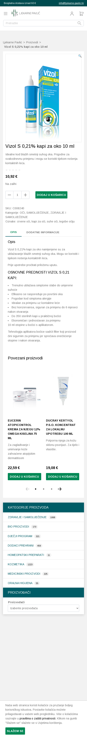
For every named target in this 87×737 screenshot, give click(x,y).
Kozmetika (16, 564)
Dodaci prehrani (21, 545)
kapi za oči (38, 221)
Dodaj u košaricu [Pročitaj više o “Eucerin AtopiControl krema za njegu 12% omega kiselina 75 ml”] (24, 476)
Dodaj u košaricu (51, 194)
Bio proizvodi (19, 526)
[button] (80, 56)
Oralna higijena (20, 583)
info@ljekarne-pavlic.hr (71, 3)
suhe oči (52, 221)
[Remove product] (25, 195)
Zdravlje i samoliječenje (27, 517)
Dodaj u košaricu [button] (62, 476)
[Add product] (9, 195)
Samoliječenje (37, 212)
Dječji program (20, 536)
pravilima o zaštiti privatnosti (37, 718)
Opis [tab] (13, 232)
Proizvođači (16, 602)
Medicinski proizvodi (24, 573)
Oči (22, 212)
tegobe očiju (67, 221)
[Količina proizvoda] (17, 195)
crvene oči (23, 221)
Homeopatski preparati (26, 554)
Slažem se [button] (15, 731)
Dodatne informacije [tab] (42, 232)
